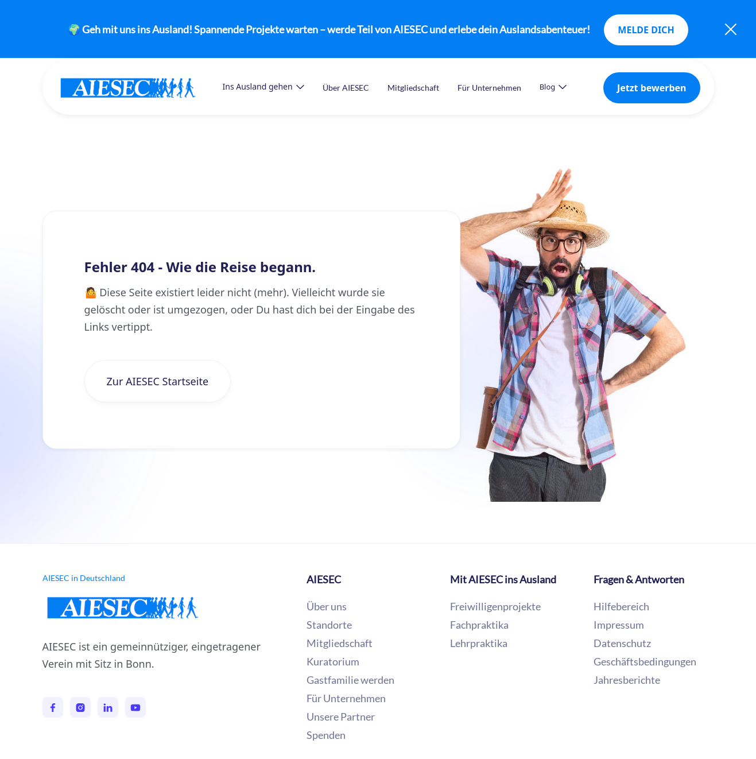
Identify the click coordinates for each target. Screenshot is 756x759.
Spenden (326, 735)
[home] (139, 87)
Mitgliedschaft (413, 87)
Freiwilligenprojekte (495, 606)
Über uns (327, 606)
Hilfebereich (621, 606)
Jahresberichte (627, 679)
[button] (263, 86)
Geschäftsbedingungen (645, 661)
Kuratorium (333, 661)
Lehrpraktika (478, 643)
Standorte (329, 624)
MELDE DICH (646, 30)
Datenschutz (622, 643)
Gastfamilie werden (350, 679)
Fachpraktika (479, 624)
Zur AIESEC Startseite (158, 381)
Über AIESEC (346, 87)
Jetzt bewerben (652, 88)
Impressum (619, 624)
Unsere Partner (341, 716)
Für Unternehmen (489, 87)
